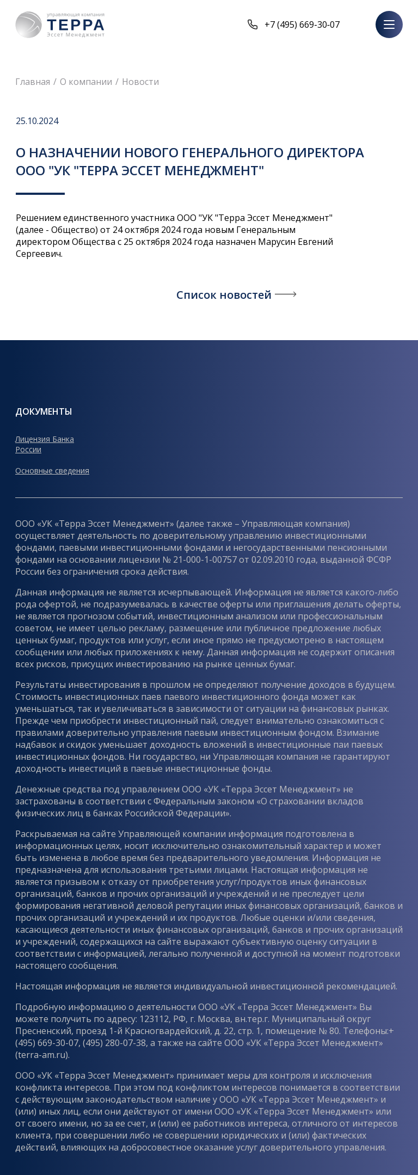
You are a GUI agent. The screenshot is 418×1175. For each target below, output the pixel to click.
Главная (32, 82)
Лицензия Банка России (44, 444)
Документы (43, 411)
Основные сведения (52, 470)
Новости (140, 82)
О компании (86, 82)
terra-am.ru (41, 1055)
